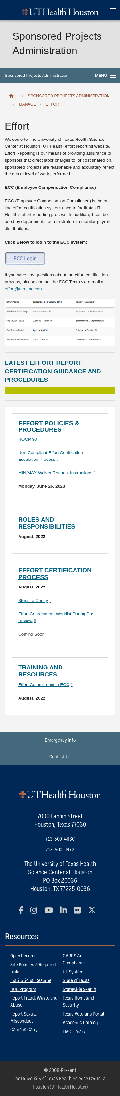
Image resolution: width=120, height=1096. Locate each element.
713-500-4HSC (60, 839)
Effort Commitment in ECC (43, 684)
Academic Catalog (80, 1022)
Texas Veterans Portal (83, 1014)
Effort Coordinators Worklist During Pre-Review (56, 617)
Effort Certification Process (55, 573)
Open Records (23, 955)
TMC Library (74, 1031)
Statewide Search (79, 989)
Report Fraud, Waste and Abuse (33, 1001)
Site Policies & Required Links (33, 968)
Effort (53, 104)
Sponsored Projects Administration (36, 75)
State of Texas (76, 980)
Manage (27, 104)
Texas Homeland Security (78, 1001)
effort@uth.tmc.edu (23, 288)
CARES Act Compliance (74, 959)
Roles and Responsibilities (46, 523)
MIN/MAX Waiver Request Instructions (55, 472)
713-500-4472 (60, 849)
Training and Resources (40, 671)
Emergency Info (60, 740)
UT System (73, 971)
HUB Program (23, 989)
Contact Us (60, 756)
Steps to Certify (33, 600)
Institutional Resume (30, 980)
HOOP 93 (27, 439)
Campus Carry (24, 1029)
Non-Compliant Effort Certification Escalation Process (50, 456)
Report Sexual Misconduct (23, 1017)
